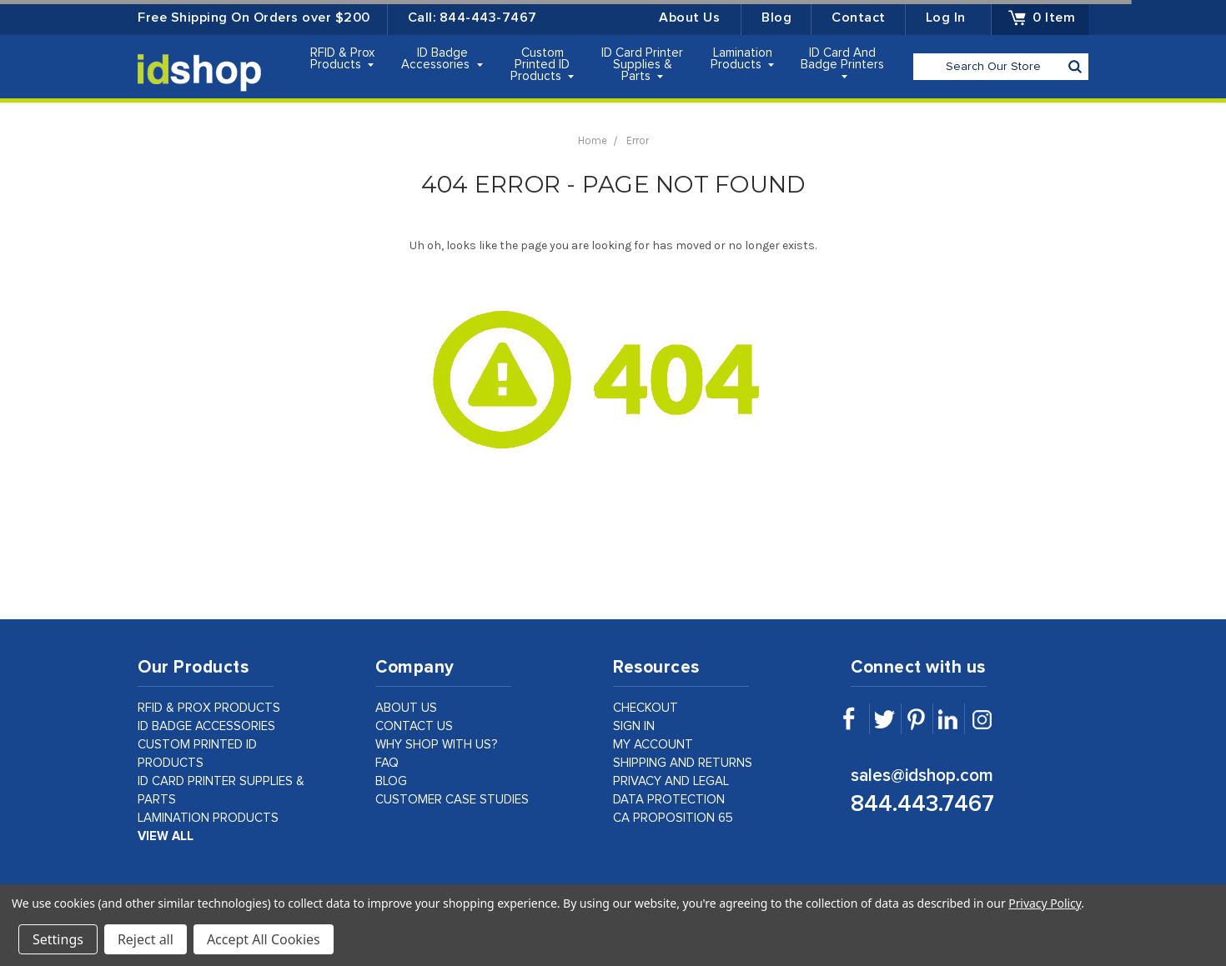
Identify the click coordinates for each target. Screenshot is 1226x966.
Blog (776, 17)
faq (387, 763)
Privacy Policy (1044, 903)
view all (165, 836)
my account (653, 744)
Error (637, 140)
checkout (645, 708)
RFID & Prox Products (342, 59)
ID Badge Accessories (442, 59)
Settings (58, 939)
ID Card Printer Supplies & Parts (642, 65)
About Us (689, 17)
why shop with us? (436, 744)
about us (406, 708)
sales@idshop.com (922, 775)
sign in (634, 726)
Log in (946, 17)
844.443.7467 (922, 804)
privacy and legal (671, 781)
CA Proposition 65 (673, 818)
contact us (414, 726)
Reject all (145, 939)
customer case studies (452, 799)
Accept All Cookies (263, 939)
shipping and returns (682, 763)
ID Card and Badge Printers (842, 62)
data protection (669, 799)
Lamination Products (743, 59)
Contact (859, 17)
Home (592, 140)
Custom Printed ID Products (542, 65)
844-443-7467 (488, 17)
